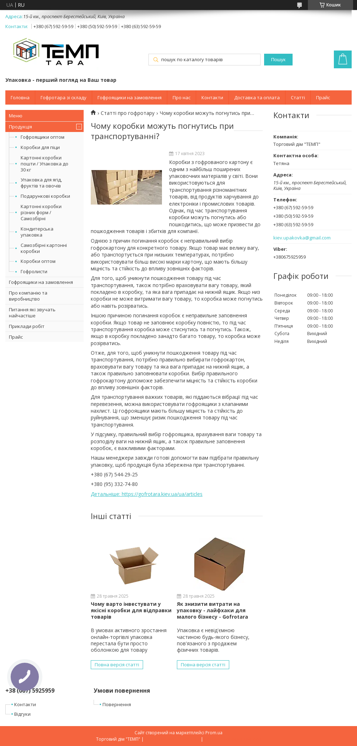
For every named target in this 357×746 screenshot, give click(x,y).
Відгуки (22, 714)
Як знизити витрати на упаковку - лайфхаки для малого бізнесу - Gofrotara (212, 610)
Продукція (20, 126)
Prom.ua (213, 733)
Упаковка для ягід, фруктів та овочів (41, 182)
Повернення (117, 704)
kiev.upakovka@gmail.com (302, 238)
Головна (20, 97)
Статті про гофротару (127, 113)
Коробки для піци (40, 147)
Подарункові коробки (45, 196)
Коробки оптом (38, 261)
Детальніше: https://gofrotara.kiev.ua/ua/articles (147, 494)
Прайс (323, 97)
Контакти (212, 97)
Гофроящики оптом (42, 137)
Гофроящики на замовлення (130, 97)
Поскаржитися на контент (172, 739)
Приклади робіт (26, 326)
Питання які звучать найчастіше (32, 312)
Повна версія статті (117, 664)
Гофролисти (34, 271)
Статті (298, 97)
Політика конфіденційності (232, 739)
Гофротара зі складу (63, 97)
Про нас (181, 97)
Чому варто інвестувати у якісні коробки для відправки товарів (131, 610)
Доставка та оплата (257, 97)
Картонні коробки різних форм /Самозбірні (41, 212)
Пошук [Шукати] (278, 59)
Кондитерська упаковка (37, 232)
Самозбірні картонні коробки (44, 248)
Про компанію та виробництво (28, 296)
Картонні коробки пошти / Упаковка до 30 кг (44, 163)
